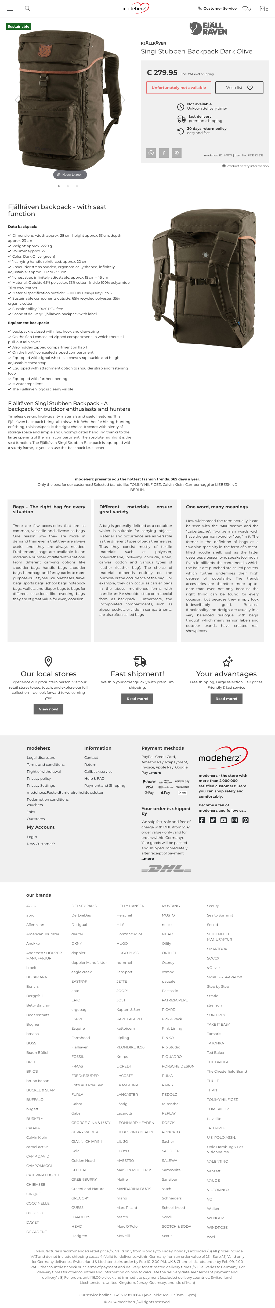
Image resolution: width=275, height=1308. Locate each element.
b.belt (31, 967)
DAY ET (32, 1222)
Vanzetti (214, 1171)
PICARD (169, 1009)
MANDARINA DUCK (134, 1189)
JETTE (122, 981)
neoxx (167, 924)
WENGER (215, 1218)
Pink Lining (172, 1028)
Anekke (33, 943)
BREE (31, 1062)
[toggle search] (26, 8)
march (122, 1217)
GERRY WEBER (84, 1132)
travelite (214, 1118)
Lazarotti (124, 1113)
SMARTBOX (217, 949)
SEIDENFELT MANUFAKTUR (219, 937)
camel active (37, 1147)
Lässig (122, 1104)
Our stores (36, 819)
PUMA (167, 1075)
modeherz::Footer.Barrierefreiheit (56, 792)
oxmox (168, 971)
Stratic (212, 996)
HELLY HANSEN (131, 906)
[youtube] (225, 820)
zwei (211, 1237)
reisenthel (171, 1104)
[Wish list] (247, 8)
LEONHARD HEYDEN (135, 1122)
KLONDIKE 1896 (130, 1047)
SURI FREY (216, 1014)
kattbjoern (126, 1028)
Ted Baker (216, 1052)
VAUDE (213, 1180)
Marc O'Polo (127, 1226)
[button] (239, 87)
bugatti (32, 1109)
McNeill (123, 1236)
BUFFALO (35, 1099)
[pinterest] (248, 820)
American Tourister (42, 934)
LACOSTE (125, 1075)
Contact (91, 757)
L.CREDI (124, 1066)
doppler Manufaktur (89, 962)
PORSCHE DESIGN (178, 1066)
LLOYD (123, 1151)
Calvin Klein (36, 1137)
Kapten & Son (128, 1009)
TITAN (212, 1090)
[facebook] (204, 820)
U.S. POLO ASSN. (221, 1137)
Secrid (212, 924)
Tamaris (214, 1033)
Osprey (168, 962)
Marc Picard (127, 1207)
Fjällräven (153, 42)
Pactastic (170, 991)
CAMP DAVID (37, 1156)
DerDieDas (81, 915)
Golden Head (83, 1160)
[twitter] (215, 820)
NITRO (167, 934)
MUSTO (168, 915)
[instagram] (237, 820)
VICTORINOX (218, 1189)
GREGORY (80, 1198)
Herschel (124, 915)
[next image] (123, 100)
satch (166, 1189)
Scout (167, 1236)
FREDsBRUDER (85, 1075)
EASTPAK (79, 981)
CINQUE (33, 1194)
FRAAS (77, 1066)
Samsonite (171, 1169)
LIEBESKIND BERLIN (135, 1132)
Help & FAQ (94, 778)
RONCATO (171, 1132)
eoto (75, 991)
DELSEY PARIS (84, 906)
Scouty (213, 906)
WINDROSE (217, 1227)
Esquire (78, 1028)
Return (90, 764)
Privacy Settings (41, 785)
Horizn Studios (129, 934)
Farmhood (80, 1038)
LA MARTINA (127, 1085)
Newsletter (93, 792)
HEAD (76, 1226)
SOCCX (213, 958)
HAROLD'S (80, 1217)
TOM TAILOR (218, 1109)
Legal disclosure (41, 757)
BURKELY (34, 1118)
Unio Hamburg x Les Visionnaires (225, 1149)
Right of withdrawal (44, 771)
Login (32, 837)
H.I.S (120, 924)
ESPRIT (77, 1019)
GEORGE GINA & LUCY (90, 1122)
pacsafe (168, 981)
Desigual (79, 924)
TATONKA (215, 1043)
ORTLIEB (170, 953)
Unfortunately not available (179, 87)
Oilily (166, 943)
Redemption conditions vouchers (47, 802)
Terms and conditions (45, 764)
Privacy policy (39, 778)
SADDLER (170, 1151)
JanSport (124, 971)
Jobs (31, 812)
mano (122, 1198)
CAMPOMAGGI (39, 1165)
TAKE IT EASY (218, 1024)
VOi (210, 1199)
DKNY (76, 943)
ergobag (78, 1009)
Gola (75, 1151)
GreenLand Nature (87, 1189)
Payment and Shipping (104, 785)
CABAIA (33, 1128)
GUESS (77, 1207)
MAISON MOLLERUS (134, 1169)
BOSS (31, 1043)
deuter (77, 934)
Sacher (168, 1141)
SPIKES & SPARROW (224, 977)
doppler (78, 953)
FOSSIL (77, 1056)
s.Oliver (213, 967)
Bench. (32, 986)
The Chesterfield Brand (227, 1071)
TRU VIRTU (216, 1128)
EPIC (75, 1000)
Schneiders (172, 1198)
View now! (48, 709)
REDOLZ (169, 1094)
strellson (214, 1005)
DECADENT (36, 1231)
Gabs (75, 1113)
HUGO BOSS (128, 953)
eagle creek (81, 971)
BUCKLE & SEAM (40, 1090)
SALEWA (169, 1160)
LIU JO (122, 1141)
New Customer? (41, 844)
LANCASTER (127, 1094)
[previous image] (17, 100)
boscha (32, 1033)
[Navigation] (10, 8)
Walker (213, 1208)
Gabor (76, 1104)
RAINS (167, 1085)
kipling (123, 1038)
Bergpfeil (34, 996)
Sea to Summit (220, 915)
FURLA (77, 1094)
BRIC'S (32, 1071)
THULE (213, 1081)
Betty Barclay (38, 1005)
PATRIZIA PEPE (175, 1000)
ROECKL (169, 1122)
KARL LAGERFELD (133, 1019)
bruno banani (38, 1081)
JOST (121, 1000)
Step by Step (218, 986)
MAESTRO (125, 1160)
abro (30, 915)
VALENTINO (217, 1161)
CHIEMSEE (35, 1184)
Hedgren (79, 1236)
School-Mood (173, 1207)
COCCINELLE (38, 1203)
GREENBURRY (84, 1179)
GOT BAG (79, 1169)
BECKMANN (37, 977)
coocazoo (34, 1212)
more (156, 772)
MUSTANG (171, 906)
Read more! (137, 698)
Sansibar (169, 1179)
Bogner (32, 1024)
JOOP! (122, 991)
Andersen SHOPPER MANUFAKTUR (44, 955)
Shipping (207, 74)
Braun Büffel (37, 1052)
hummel (124, 962)
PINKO (168, 1038)
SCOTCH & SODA (176, 1226)
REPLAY (169, 1113)
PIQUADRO (172, 1056)
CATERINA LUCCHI (42, 1175)
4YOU (31, 906)
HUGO (122, 943)
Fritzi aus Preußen (87, 1085)
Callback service (98, 771)
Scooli (167, 1217)
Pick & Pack (172, 1019)
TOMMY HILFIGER (222, 1099)
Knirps (122, 1056)
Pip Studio (171, 1047)
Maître (122, 1179)
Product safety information (245, 166)
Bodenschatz (37, 1014)
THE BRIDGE (218, 1062)
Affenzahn (35, 924)
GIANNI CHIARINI (86, 1141)
